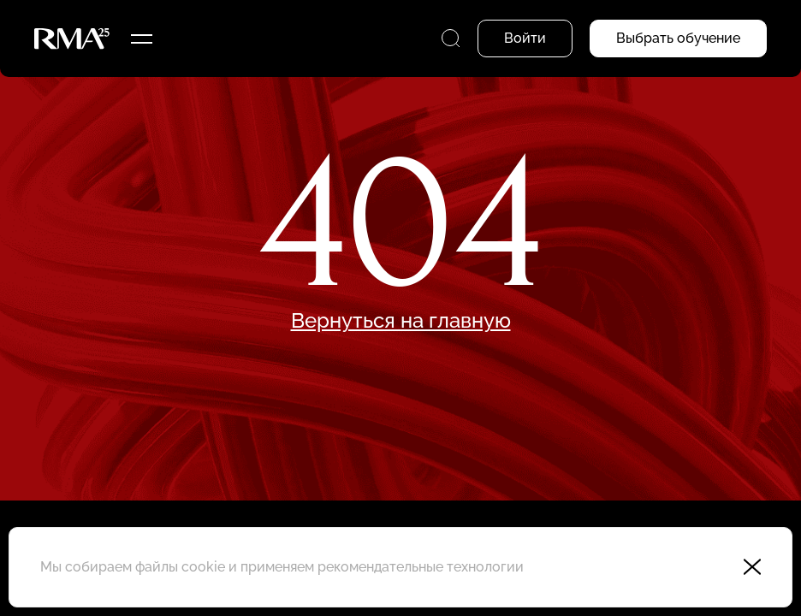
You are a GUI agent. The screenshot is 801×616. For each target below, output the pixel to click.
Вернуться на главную (401, 321)
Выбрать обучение (678, 38)
